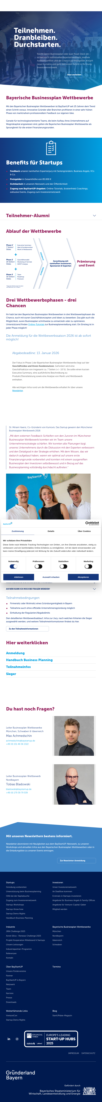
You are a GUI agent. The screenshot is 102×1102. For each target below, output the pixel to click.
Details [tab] (51, 531)
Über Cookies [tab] (84, 531)
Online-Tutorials (36, 324)
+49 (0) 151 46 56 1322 (17, 744)
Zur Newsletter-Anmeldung (72, 860)
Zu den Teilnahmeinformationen (23, 629)
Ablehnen (18, 577)
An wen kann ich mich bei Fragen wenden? (28, 589)
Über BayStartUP (14, 966)
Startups (10, 882)
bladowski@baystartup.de (18, 789)
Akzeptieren (83, 577)
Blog (54, 1011)
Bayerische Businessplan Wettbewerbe (71, 927)
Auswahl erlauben (51, 577)
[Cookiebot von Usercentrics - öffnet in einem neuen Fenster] (87, 523)
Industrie (10, 927)
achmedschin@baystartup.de (20, 740)
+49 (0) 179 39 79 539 (17, 792)
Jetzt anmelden (74, 74)
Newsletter (17, 390)
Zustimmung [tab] (18, 531)
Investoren (57, 882)
